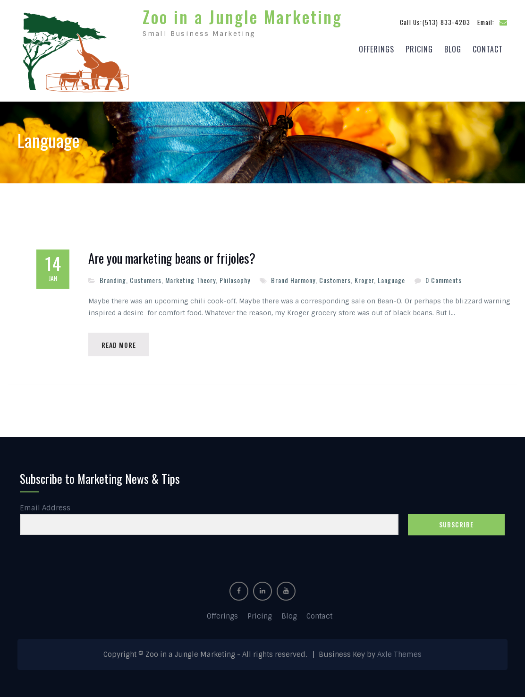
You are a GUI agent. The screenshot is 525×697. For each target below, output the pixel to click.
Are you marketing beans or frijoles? (171, 256)
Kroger (364, 278)
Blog (452, 47)
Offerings (376, 47)
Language (391, 278)
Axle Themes (399, 653)
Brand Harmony (293, 278)
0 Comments (443, 278)
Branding (113, 278)
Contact (488, 47)
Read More (119, 342)
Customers (145, 278)
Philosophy (235, 278)
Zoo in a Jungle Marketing (242, 15)
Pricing (419, 47)
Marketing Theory (190, 278)
